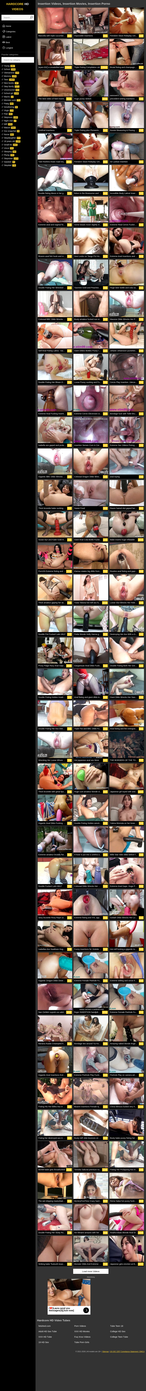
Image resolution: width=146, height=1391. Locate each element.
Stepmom (9, 117)
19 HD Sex (43, 1342)
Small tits (9, 145)
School (8, 69)
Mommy (9, 76)
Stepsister (9, 158)
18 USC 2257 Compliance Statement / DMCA (127, 1352)
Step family (10, 86)
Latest (6, 36)
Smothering (9, 107)
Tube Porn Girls (81, 1342)
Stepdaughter (11, 138)
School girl (10, 93)
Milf (7, 124)
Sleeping (8, 151)
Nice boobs (10, 83)
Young (8, 66)
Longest (7, 47)
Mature (8, 127)
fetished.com (44, 1326)
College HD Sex (117, 1331)
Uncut (7, 148)
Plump (7, 155)
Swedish (8, 162)
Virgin (7, 110)
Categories (9, 31)
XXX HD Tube (45, 1337)
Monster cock (10, 100)
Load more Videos (90, 1271)
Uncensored (10, 90)
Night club (8, 121)
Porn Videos (80, 1326)
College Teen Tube (119, 1337)
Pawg (7, 103)
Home (6, 26)
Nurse (7, 134)
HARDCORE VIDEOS (17, 6)
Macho (7, 97)
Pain (7, 114)
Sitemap (105, 1352)
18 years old (10, 141)
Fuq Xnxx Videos (82, 1337)
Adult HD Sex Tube (47, 1331)
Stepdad (8, 165)
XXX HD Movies (82, 1331)
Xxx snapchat (10, 131)
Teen (8, 79)
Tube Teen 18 (116, 1326)
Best (6, 42)
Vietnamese (10, 73)
